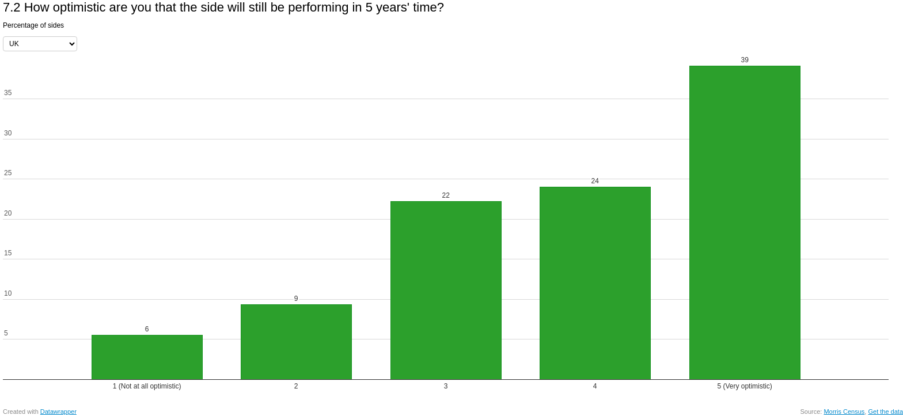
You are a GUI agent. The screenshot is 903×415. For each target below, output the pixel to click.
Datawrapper (58, 411)
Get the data (885, 411)
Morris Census (844, 411)
